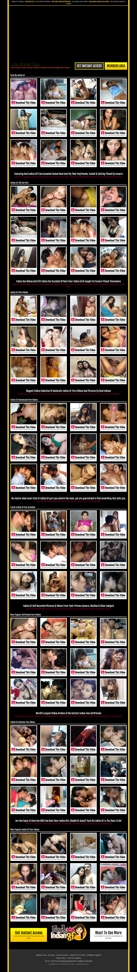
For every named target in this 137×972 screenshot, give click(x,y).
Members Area (116, 66)
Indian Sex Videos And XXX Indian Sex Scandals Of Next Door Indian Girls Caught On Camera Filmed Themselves (68, 283)
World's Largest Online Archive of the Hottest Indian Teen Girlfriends (68, 714)
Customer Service (62, 955)
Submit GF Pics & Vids (77, 955)
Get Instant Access (89, 66)
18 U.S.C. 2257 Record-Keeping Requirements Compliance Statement (68, 961)
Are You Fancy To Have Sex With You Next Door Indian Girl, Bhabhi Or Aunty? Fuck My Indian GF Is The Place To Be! (68, 822)
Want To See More (108, 934)
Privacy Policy (60, 958)
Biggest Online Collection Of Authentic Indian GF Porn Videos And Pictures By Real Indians (68, 392)
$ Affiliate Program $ (94, 955)
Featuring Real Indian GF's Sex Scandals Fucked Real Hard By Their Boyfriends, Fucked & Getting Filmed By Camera (68, 175)
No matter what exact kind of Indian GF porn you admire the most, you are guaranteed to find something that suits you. (68, 499)
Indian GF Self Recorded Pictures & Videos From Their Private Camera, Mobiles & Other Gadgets (68, 607)
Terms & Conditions (74, 958)
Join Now (51, 955)
